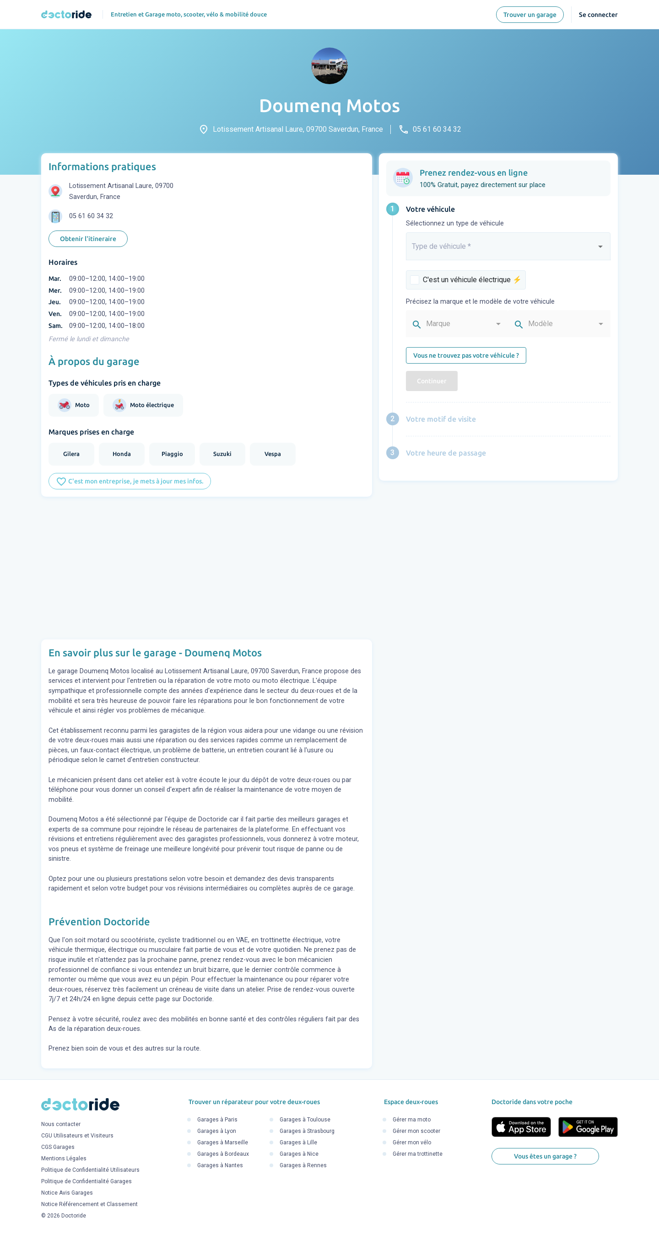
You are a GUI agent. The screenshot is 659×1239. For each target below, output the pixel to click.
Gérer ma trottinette (418, 1154)
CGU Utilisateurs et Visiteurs (77, 1135)
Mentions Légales (63, 1158)
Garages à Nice (299, 1154)
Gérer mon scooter (416, 1131)
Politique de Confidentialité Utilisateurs (90, 1170)
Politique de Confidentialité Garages (86, 1181)
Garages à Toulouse (305, 1120)
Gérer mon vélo (412, 1143)
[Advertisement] (206, 568)
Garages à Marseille (222, 1143)
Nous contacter (61, 1124)
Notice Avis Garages (67, 1193)
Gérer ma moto (412, 1120)
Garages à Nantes (220, 1166)
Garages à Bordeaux (223, 1154)
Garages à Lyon (216, 1131)
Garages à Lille (298, 1143)
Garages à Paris (217, 1120)
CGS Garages (58, 1147)
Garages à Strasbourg (307, 1131)
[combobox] (508, 250)
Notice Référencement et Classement (89, 1204)
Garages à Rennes (303, 1166)
